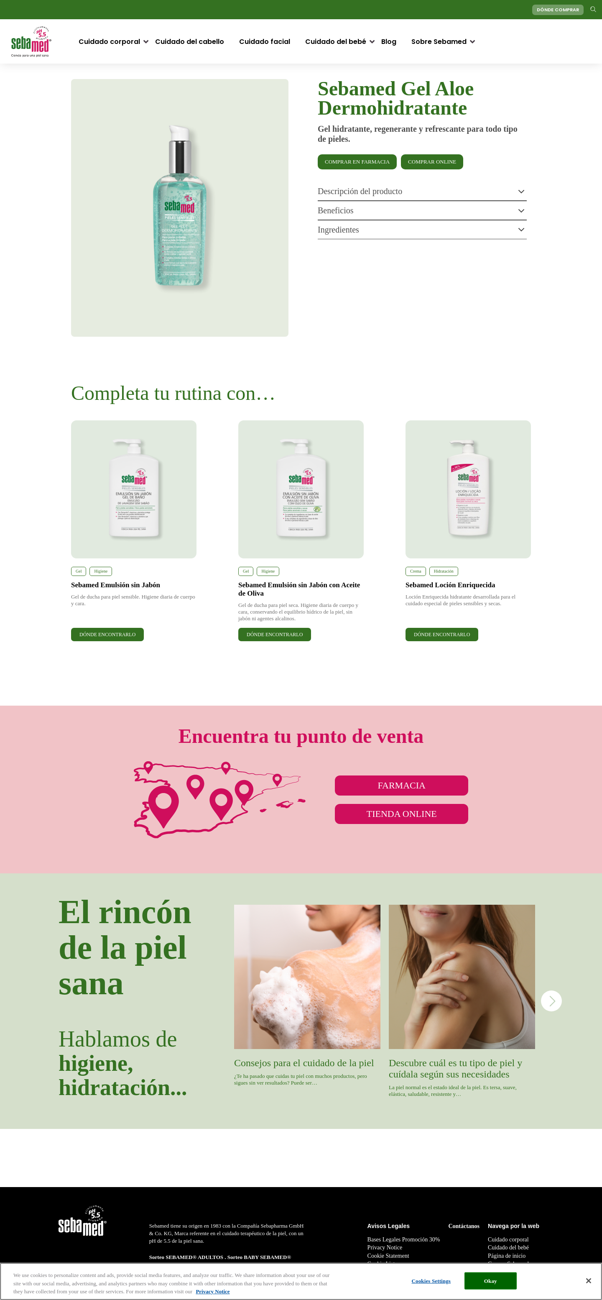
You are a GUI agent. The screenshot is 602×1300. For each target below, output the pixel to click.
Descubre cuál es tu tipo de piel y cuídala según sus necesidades (455, 1068)
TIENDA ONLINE (402, 814)
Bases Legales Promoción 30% (403, 1239)
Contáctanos (464, 1226)
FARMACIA (402, 785)
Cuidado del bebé (335, 41)
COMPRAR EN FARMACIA (357, 162)
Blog (388, 41)
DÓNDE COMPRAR (558, 9)
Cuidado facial (264, 41)
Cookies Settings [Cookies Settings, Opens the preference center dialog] (431, 1280)
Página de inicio (506, 1256)
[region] (301, 1281)
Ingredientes (421, 230)
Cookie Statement (388, 1256)
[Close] (588, 1281)
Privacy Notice (385, 1247)
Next (551, 1000)
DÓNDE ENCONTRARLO (107, 634)
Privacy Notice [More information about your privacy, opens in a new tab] (213, 1291)
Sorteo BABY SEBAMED (257, 1257)
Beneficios (421, 211)
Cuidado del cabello (189, 41)
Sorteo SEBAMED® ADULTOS (187, 1257)
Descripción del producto (421, 192)
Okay (490, 1280)
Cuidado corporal (109, 41)
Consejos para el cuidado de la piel (304, 1062)
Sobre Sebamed (439, 41)
